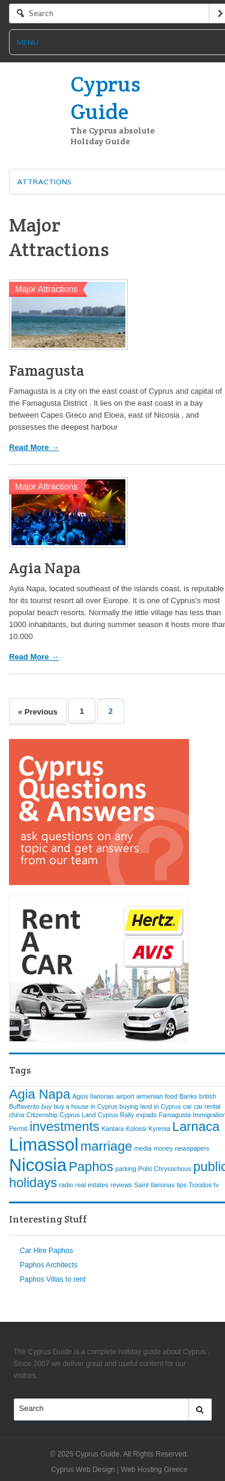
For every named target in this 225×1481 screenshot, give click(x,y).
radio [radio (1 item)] (66, 1184)
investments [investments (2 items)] (64, 1126)
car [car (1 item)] (187, 1106)
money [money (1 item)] (163, 1148)
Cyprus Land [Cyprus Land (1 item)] (77, 1114)
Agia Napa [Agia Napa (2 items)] (39, 1094)
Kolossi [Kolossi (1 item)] (136, 1128)
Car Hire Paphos (46, 1250)
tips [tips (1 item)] (181, 1184)
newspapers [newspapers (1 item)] (192, 1148)
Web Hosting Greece (154, 1469)
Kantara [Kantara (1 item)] (112, 1128)
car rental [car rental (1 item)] (207, 1106)
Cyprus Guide (105, 97)
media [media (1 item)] (143, 1148)
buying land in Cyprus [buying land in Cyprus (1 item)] (150, 1106)
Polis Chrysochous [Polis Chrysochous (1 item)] (164, 1168)
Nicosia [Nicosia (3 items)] (38, 1165)
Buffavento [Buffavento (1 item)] (24, 1106)
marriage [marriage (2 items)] (106, 1146)
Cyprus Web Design (83, 1469)
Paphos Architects (48, 1265)
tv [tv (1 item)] (216, 1184)
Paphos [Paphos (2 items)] (91, 1166)
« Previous (38, 711)
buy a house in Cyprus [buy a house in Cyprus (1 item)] (86, 1106)
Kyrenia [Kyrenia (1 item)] (159, 1128)
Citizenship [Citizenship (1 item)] (42, 1114)
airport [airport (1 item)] (125, 1096)
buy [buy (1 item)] (46, 1106)
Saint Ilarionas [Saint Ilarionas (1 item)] (154, 1184)
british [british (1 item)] (207, 1096)
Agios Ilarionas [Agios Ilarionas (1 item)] (93, 1096)
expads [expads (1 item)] (146, 1114)
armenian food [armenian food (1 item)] (156, 1096)
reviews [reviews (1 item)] (121, 1184)
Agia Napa (44, 567)
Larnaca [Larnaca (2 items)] (196, 1126)
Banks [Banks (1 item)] (188, 1096)
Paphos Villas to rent (53, 1279)
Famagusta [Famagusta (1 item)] (175, 1114)
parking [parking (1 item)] (125, 1168)
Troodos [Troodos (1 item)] (200, 1184)
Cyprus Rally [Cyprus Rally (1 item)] (116, 1114)
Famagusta (46, 370)
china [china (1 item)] (16, 1114)
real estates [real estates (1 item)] (92, 1184)
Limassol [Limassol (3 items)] (44, 1144)
